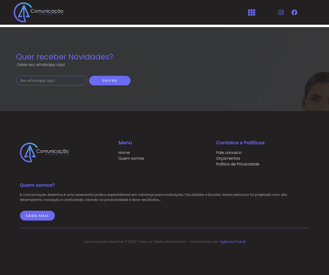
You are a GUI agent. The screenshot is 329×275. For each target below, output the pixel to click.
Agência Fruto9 (233, 241)
